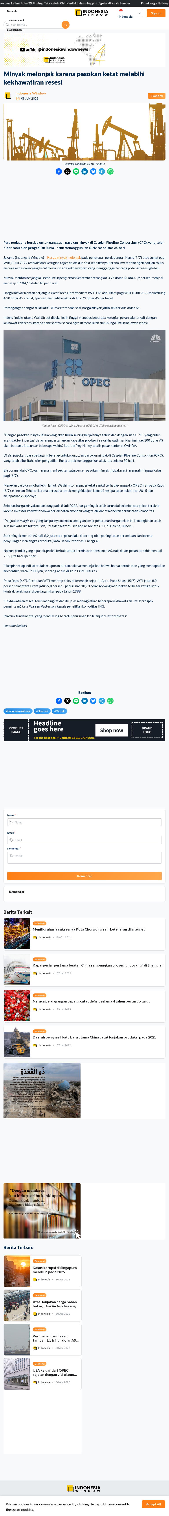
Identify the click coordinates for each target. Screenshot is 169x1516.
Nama (11, 815)
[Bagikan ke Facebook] (59, 171)
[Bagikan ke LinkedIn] (84, 171)
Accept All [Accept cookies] (153, 1504)
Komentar (14, 848)
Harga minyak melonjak (64, 257)
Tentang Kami (15, 20)
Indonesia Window (31, 93)
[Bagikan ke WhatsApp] (110, 171)
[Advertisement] (84, 208)
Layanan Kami (15, 29)
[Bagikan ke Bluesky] (93, 171)
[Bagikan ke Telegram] (102, 171)
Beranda (12, 11)
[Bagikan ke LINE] (76, 171)
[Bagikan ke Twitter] (67, 171)
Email (11, 832)
